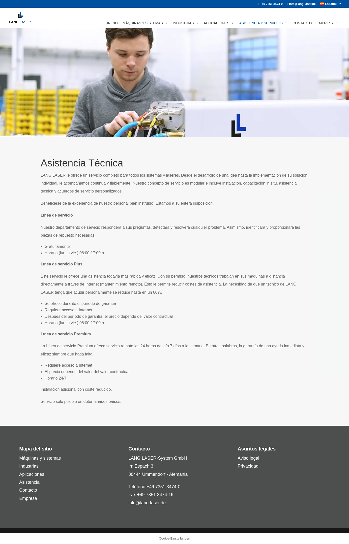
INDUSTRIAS (186, 23)
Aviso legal (248, 458)
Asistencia (29, 482)
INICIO (112, 23)
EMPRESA (328, 23)
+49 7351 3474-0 (270, 4)
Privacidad (248, 466)
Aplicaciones (31, 474)
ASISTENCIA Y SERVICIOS (263, 23)
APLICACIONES (219, 23)
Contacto (28, 490)
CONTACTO (302, 23)
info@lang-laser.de (301, 4)
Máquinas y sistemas (40, 458)
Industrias (28, 466)
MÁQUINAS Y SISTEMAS (145, 23)
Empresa (28, 498)
